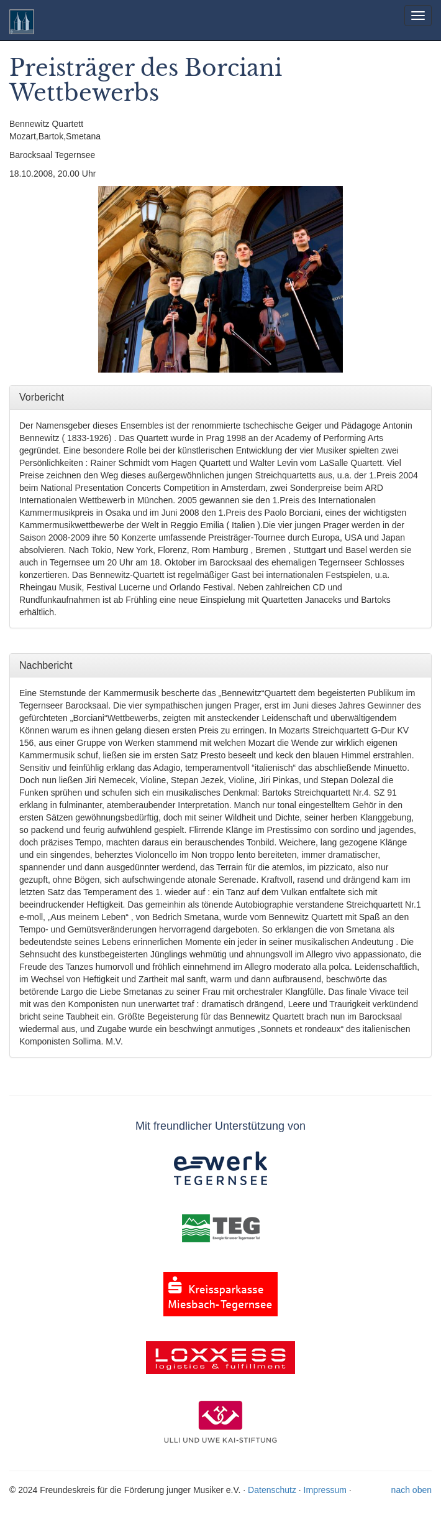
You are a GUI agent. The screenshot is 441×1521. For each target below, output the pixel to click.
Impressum (325, 1490)
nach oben (411, 1490)
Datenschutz (272, 1490)
